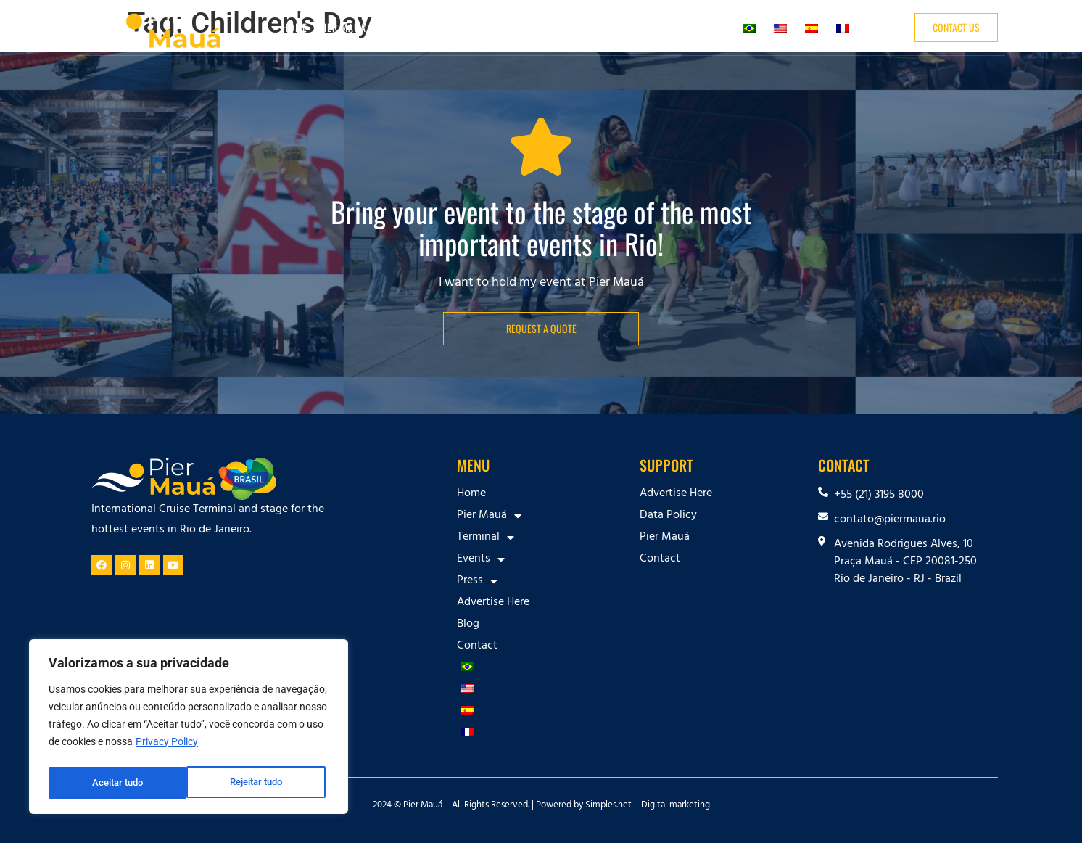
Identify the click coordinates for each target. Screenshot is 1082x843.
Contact (708, 27)
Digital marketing (675, 806)
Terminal (420, 27)
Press (539, 27)
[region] (188, 729)
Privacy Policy (167, 746)
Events (483, 27)
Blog (666, 27)
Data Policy (668, 516)
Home (294, 27)
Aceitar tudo (261, 783)
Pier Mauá (349, 27)
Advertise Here (607, 27)
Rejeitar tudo (118, 783)
